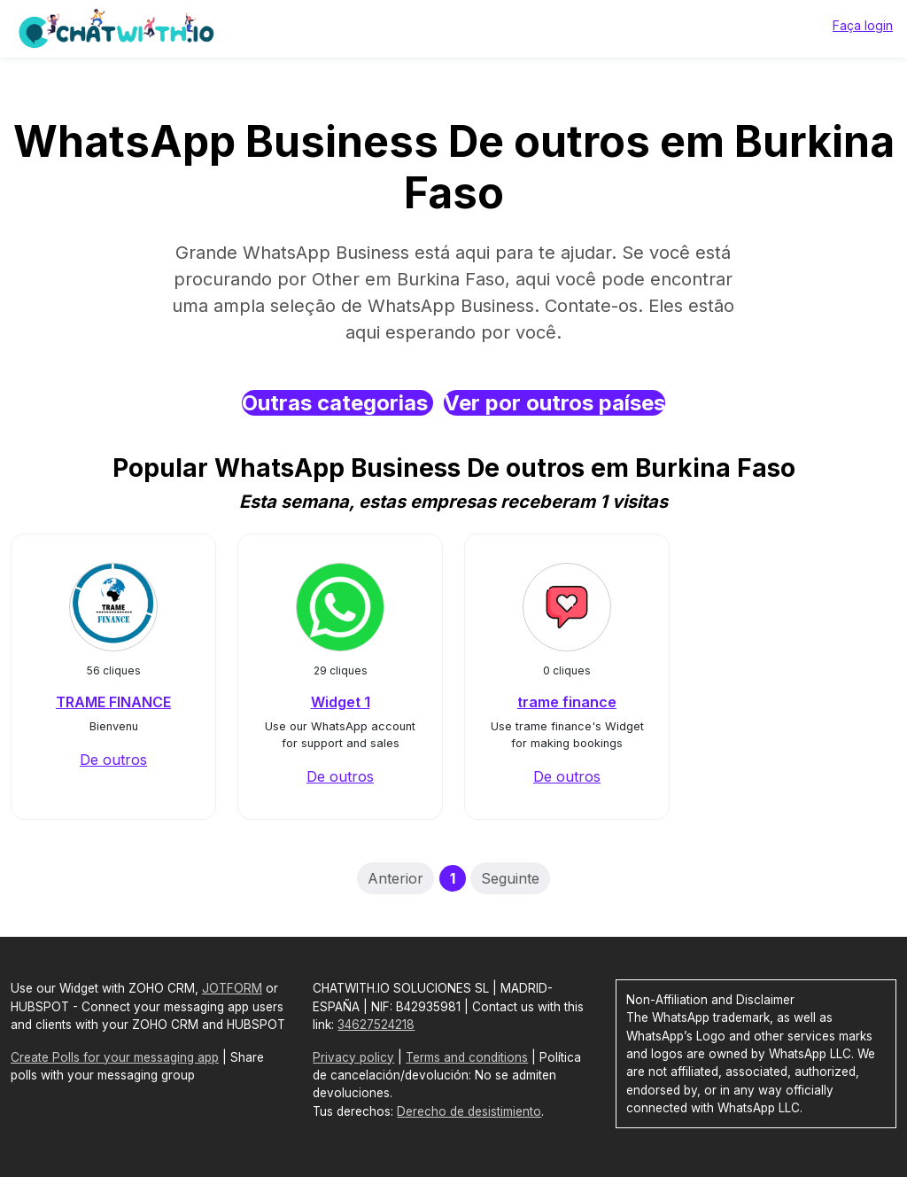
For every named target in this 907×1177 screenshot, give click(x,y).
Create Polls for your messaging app (115, 1057)
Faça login (863, 25)
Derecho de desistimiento (469, 1111)
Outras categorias (337, 403)
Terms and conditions (467, 1057)
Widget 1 (340, 702)
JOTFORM (232, 988)
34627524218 (376, 1024)
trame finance (566, 702)
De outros (113, 759)
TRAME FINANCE (113, 702)
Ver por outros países (554, 403)
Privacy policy (353, 1057)
